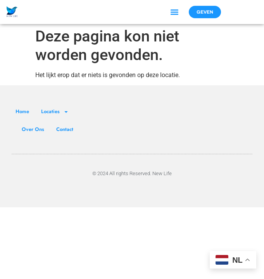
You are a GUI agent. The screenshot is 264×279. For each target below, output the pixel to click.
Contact (64, 129)
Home (22, 111)
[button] (174, 12)
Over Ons (33, 129)
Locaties (55, 111)
